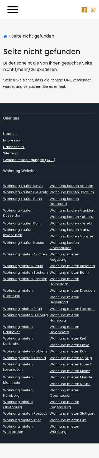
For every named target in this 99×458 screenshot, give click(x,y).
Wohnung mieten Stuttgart (72, 413)
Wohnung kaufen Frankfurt (72, 210)
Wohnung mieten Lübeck (71, 364)
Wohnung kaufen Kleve (23, 185)
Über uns (10, 133)
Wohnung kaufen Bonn (22, 198)
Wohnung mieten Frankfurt (72, 308)
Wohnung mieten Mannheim (18, 380)
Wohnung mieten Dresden (72, 290)
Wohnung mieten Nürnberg (18, 393)
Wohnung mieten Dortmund (18, 293)
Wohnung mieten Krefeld (24, 357)
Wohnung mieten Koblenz (25, 351)
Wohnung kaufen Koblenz (72, 216)
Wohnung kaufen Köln (22, 223)
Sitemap (10, 153)
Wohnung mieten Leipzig (71, 357)
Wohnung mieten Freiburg (25, 315)
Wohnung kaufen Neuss (23, 242)
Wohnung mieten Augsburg (64, 257)
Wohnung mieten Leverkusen (18, 367)
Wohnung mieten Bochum (25, 272)
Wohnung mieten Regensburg (64, 404)
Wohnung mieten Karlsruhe (18, 341)
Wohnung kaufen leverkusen (17, 232)
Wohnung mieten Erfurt (22, 308)
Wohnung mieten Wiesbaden (18, 429)
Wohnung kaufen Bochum (72, 192)
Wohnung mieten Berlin (23, 265)
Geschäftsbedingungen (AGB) (29, 159)
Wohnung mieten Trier (22, 420)
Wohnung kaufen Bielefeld (25, 192)
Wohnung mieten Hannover (18, 329)
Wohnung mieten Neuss (70, 383)
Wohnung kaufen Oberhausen (64, 245)
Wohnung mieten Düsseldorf (64, 300)
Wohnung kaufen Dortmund (64, 201)
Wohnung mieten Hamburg (64, 318)
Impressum (13, 140)
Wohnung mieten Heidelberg (64, 329)
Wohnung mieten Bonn (69, 272)
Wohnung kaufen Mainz (70, 229)
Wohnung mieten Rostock (25, 413)
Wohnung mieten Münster (72, 377)
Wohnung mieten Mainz (70, 370)
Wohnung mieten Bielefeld (72, 265)
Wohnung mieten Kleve (69, 344)
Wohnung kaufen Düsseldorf (17, 213)
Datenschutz (14, 146)
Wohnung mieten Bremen (25, 278)
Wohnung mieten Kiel (68, 338)
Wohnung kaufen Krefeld (71, 223)
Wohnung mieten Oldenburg (18, 404)
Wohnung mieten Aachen (25, 254)
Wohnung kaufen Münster (71, 236)
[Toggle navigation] (12, 9)
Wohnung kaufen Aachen (71, 185)
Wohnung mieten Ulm (68, 420)
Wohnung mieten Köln (68, 351)
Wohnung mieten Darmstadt (64, 281)
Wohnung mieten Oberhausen (64, 393)
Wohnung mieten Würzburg (64, 429)
